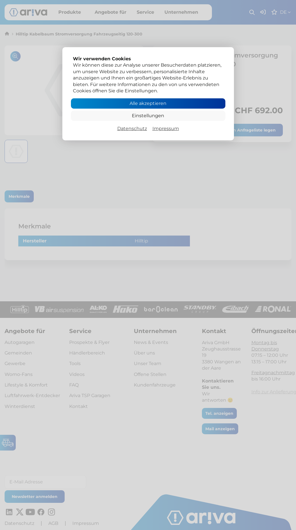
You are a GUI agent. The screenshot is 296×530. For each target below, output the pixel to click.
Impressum (165, 128)
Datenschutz (132, 128)
